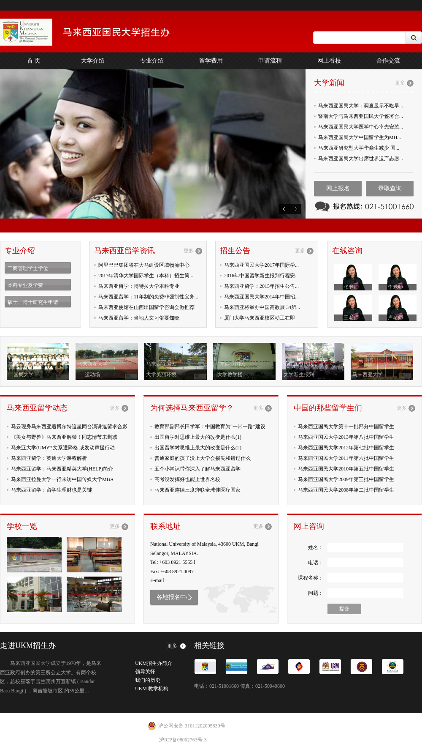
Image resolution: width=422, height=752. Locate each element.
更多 (400, 83)
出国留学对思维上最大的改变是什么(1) (197, 437)
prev (284, 209)
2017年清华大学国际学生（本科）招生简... (145, 276)
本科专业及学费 (25, 285)
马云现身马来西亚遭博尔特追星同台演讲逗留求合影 (69, 426)
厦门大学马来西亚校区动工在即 (259, 318)
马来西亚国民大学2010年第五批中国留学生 (346, 469)
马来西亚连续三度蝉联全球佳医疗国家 (197, 490)
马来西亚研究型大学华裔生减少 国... (358, 148)
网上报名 (338, 188)
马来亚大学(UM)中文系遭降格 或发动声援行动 (63, 448)
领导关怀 (145, 672)
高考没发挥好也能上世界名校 (187, 479)
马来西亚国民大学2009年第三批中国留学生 (346, 479)
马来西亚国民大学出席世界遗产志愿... (360, 158)
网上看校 (329, 60)
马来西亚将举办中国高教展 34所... (262, 307)
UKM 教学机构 (151, 689)
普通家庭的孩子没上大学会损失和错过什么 (202, 458)
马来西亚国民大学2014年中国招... (261, 297)
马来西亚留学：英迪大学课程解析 (49, 458)
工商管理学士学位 (28, 268)
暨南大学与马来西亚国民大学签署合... (360, 116)
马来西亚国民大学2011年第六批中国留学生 (346, 458)
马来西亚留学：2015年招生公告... (261, 286)
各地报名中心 (174, 597)
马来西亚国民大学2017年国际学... (261, 265)
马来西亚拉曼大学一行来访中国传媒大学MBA (62, 479)
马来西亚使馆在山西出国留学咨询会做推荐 (146, 307)
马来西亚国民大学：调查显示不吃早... (360, 106)
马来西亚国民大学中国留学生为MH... (359, 137)
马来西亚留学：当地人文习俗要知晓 (138, 318)
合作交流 (388, 60)
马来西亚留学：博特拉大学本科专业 (138, 286)
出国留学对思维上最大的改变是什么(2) (197, 448)
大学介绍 (93, 60)
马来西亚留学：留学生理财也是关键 (51, 490)
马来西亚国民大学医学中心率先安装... (360, 127)
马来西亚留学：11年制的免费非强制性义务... (148, 297)
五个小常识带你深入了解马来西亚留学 (197, 469)
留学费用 (211, 60)
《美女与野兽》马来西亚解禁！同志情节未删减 (64, 437)
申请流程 (270, 60)
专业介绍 (152, 60)
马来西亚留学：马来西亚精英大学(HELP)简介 (62, 469)
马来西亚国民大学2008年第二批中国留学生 (346, 490)
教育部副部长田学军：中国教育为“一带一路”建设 (209, 426)
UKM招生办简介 (153, 663)
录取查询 (390, 188)
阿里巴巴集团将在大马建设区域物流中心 (143, 265)
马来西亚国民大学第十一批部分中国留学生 (346, 426)
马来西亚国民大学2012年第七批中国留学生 (346, 448)
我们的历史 (147, 680)
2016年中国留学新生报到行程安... (261, 276)
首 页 (34, 60)
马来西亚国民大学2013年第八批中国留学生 (346, 437)
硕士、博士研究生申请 (33, 302)
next (295, 209)
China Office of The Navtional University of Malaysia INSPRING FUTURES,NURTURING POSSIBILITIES (96, 32)
